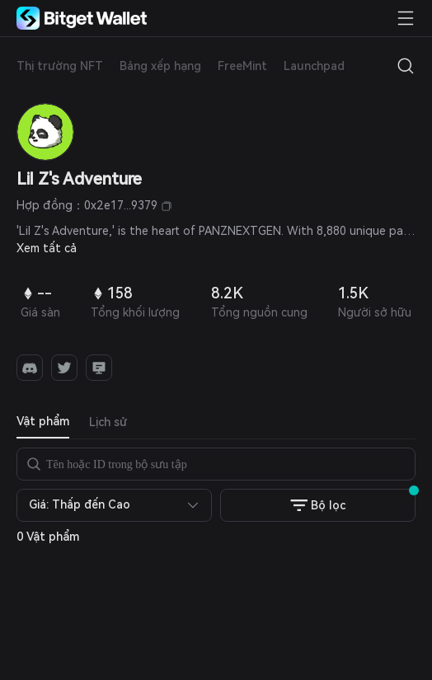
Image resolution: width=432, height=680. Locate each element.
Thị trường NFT (59, 66)
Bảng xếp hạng (160, 66)
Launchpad (314, 66)
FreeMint (242, 66)
